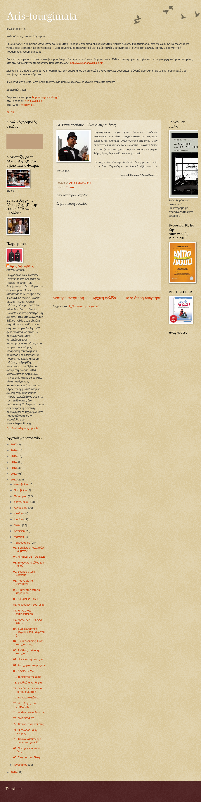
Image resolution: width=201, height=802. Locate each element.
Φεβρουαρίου (22, 542)
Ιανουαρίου (21, 764)
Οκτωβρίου (21, 496)
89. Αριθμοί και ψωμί (25, 598)
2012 (14, 473)
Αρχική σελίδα (104, 298)
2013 (14, 467)
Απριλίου (19, 531)
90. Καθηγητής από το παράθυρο (26, 591)
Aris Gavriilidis (33, 100)
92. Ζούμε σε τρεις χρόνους (24, 573)
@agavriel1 (28, 104)
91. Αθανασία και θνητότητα (23, 582)
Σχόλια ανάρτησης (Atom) (84, 306)
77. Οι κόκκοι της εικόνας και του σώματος (28, 690)
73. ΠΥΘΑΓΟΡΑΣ (23, 718)
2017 (14, 444)
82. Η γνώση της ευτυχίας (28, 659)
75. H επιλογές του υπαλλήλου (24, 705)
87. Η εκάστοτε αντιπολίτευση (23, 612)
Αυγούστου (21, 507)
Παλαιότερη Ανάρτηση (142, 298)
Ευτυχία (70, 187)
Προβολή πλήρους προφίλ (22, 428)
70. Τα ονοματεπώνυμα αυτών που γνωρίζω (27, 741)
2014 (14, 462)
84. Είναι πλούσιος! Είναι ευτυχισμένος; (28, 643)
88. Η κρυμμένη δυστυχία (28, 604)
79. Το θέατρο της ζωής (27, 676)
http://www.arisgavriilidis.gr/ (86, 62)
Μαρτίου (19, 536)
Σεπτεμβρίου (22, 501)
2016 (14, 450)
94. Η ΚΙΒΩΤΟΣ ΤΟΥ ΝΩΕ (29, 556)
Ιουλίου (18, 513)
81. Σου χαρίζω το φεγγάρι (29, 665)
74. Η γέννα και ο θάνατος (28, 712)
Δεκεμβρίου (21, 484)
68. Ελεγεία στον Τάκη (26, 757)
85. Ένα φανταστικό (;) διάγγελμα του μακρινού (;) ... (29, 632)
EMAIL (10, 112)
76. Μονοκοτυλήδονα (26, 697)
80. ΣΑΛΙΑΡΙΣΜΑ (23, 670)
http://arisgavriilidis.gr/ (45, 97)
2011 (14, 479)
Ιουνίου (18, 519)
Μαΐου (18, 525)
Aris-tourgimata (41, 16)
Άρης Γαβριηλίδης (22, 266)
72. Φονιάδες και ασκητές (28, 724)
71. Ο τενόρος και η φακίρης (25, 732)
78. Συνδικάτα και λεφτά (27, 682)
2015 (14, 456)
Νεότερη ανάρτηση (68, 298)
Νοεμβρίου (20, 490)
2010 (14, 772)
